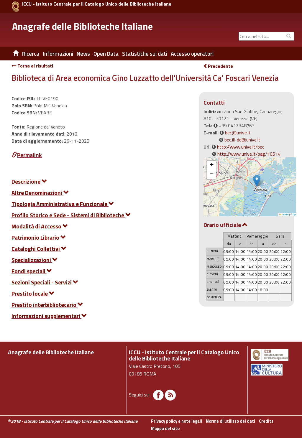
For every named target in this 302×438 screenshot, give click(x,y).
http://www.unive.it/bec (240, 146)
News (83, 54)
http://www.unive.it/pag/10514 (248, 153)
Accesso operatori (192, 54)
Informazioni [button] (58, 54)
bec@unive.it (238, 132)
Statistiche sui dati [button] (144, 54)
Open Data (106, 54)
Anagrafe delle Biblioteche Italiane (82, 26)
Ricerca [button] (30, 54)
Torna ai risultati (32, 65)
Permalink (27, 155)
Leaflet (284, 214)
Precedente (218, 66)
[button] (256, 181)
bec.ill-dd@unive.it (242, 139)
